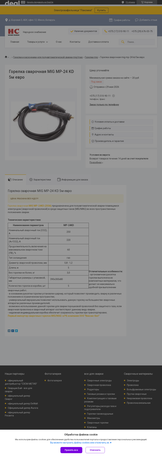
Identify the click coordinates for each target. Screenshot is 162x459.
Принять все (71, 450)
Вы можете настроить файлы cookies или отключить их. (80, 442)
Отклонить (95, 450)
